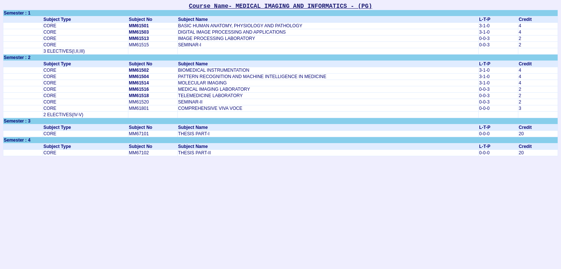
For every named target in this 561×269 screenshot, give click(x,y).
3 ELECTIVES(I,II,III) (64, 51)
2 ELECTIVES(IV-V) (63, 114)
